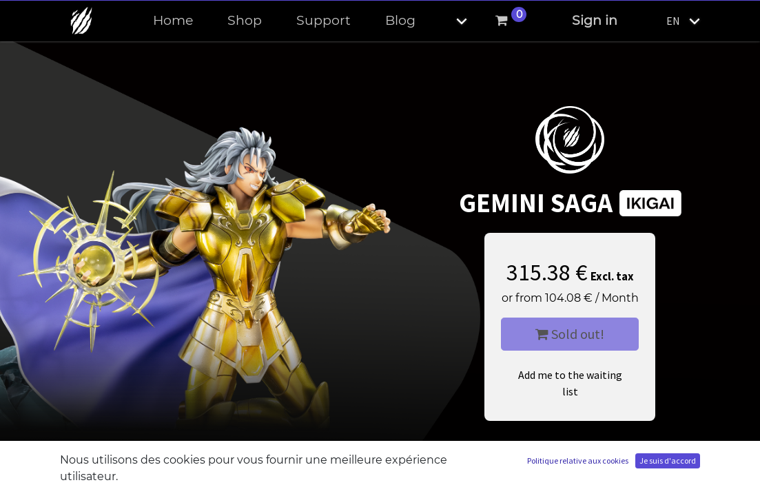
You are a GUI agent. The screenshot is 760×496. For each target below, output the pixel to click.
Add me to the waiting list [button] (570, 383)
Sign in (594, 20)
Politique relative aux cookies (577, 460)
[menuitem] (173, 21)
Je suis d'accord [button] (667, 460)
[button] (450, 21)
